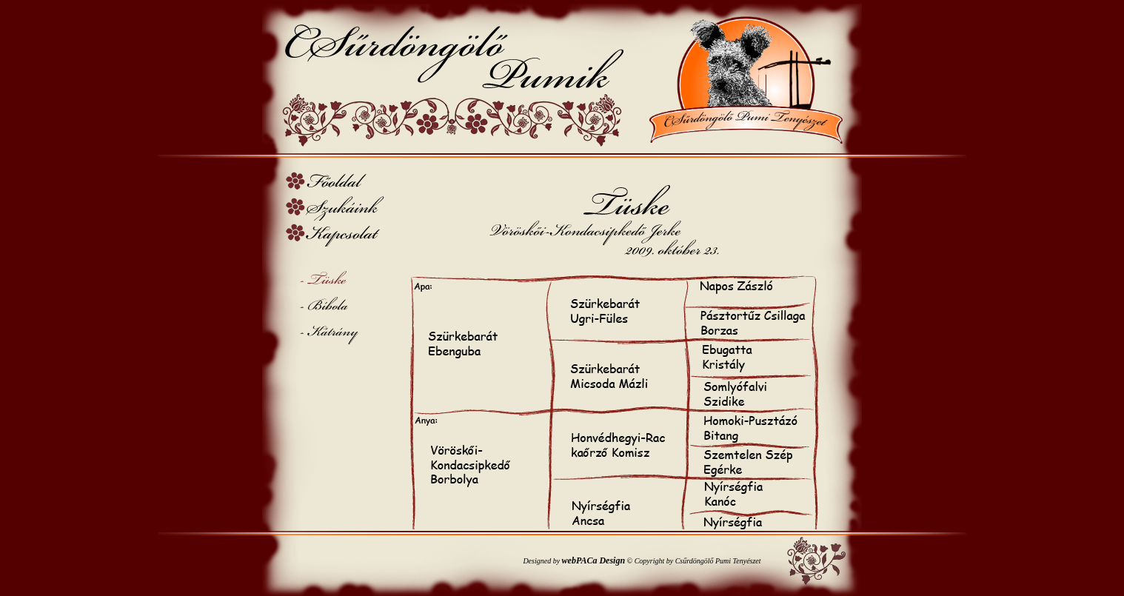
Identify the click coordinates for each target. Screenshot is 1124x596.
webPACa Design (593, 560)
